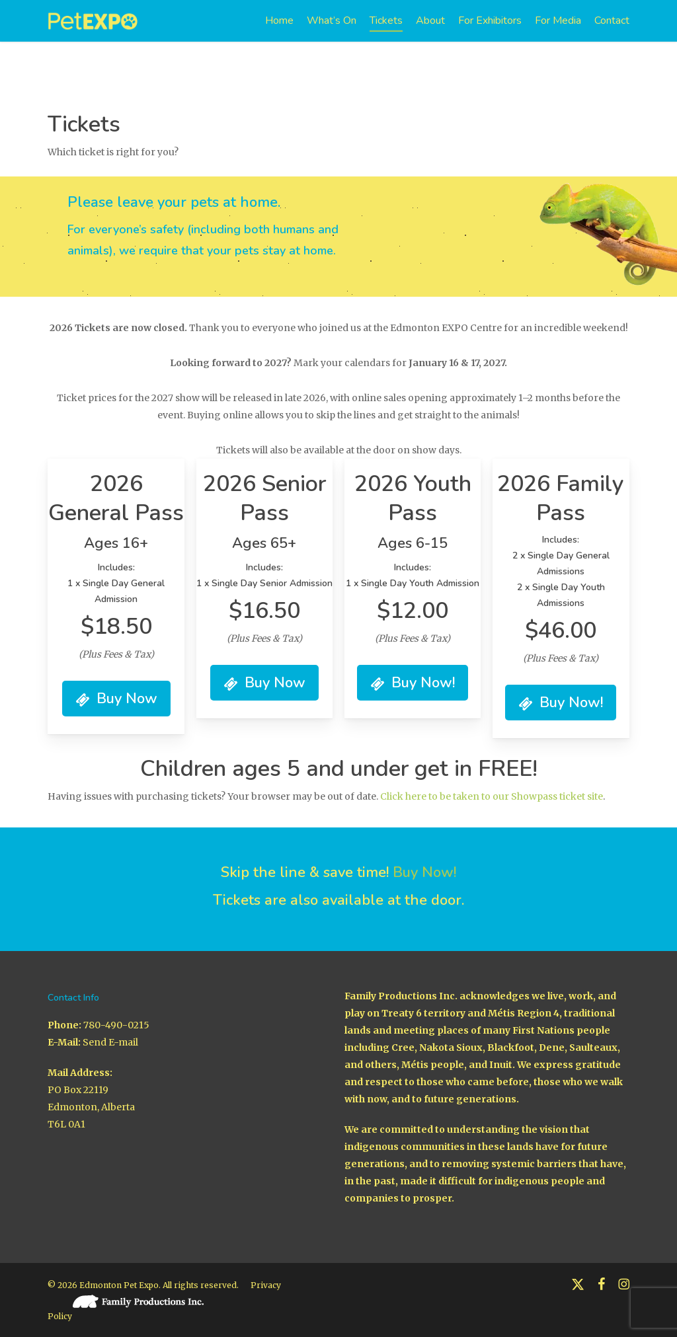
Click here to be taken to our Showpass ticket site (491, 796)
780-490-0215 (116, 1025)
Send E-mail (110, 1042)
